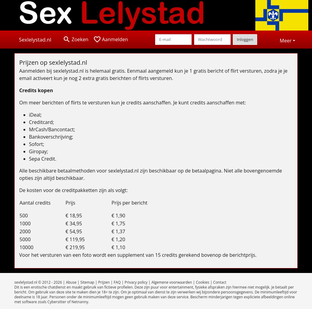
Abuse (71, 282)
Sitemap (87, 282)
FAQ (117, 282)
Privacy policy (136, 282)
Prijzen (104, 282)
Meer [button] (286, 40)
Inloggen (245, 39)
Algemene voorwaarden (171, 282)
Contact (219, 282)
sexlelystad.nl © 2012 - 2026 (38, 282)
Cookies (202, 282)
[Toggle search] (75, 40)
